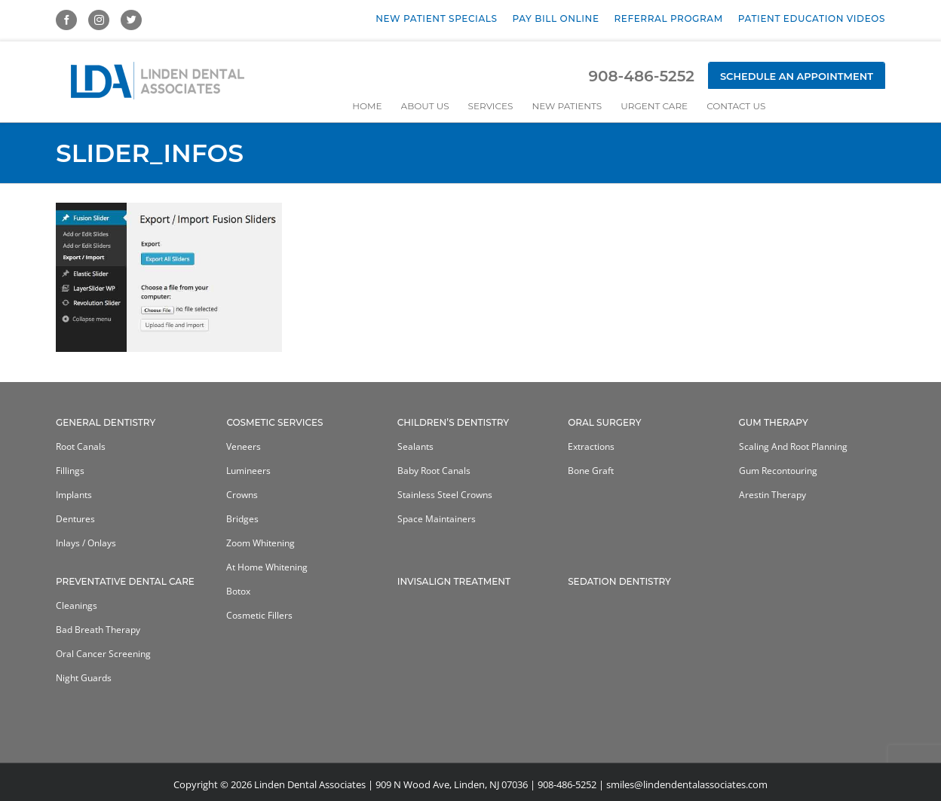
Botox (238, 591)
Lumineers (248, 470)
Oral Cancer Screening (103, 653)
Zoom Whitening (260, 543)
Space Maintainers (436, 518)
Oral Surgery (604, 422)
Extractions (591, 446)
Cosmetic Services (274, 422)
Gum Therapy (773, 422)
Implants (74, 494)
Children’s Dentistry (453, 422)
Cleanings (76, 605)
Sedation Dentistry (619, 581)
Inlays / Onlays (86, 543)
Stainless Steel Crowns (444, 494)
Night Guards (84, 677)
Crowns (242, 494)
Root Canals (81, 446)
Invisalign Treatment (453, 581)
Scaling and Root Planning (793, 446)
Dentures (75, 518)
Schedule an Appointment (796, 76)
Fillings (70, 470)
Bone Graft (591, 470)
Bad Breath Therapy (98, 629)
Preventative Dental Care (125, 581)
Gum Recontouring (778, 470)
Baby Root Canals (433, 470)
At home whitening (267, 567)
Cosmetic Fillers (259, 615)
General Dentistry (105, 422)
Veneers (243, 446)
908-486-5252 (641, 76)
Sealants (415, 446)
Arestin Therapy (772, 494)
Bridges (242, 518)
